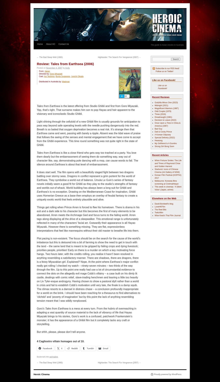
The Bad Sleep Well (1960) (50, 57)
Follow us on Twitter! (164, 71)
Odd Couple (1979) (163, 111)
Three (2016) (160, 114)
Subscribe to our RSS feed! (167, 68)
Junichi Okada (77, 76)
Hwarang (158, 140)
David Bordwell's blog (164, 204)
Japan (47, 71)
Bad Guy (158, 129)
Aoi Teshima (49, 76)
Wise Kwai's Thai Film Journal (167, 215)
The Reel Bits (160, 210)
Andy (67, 68)
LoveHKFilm (160, 207)
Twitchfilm (159, 212)
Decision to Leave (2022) (165, 120)
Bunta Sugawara (63, 76)
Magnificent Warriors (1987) (167, 108)
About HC (50, 44)
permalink (53, 357)
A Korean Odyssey (163, 135)
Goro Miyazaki (56, 74)
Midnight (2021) (161, 105)
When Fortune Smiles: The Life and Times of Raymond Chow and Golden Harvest (168, 163)
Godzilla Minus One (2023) (166, 102)
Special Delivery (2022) (165, 137)
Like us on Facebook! (163, 80)
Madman (66, 81)
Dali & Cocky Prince (163, 132)
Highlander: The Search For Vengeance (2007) (119, 57)
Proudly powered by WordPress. (168, 374)
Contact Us (64, 44)
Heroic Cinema (42, 374)
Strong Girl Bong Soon (164, 146)
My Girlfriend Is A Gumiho (166, 143)
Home (40, 44)
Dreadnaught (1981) (163, 117)
